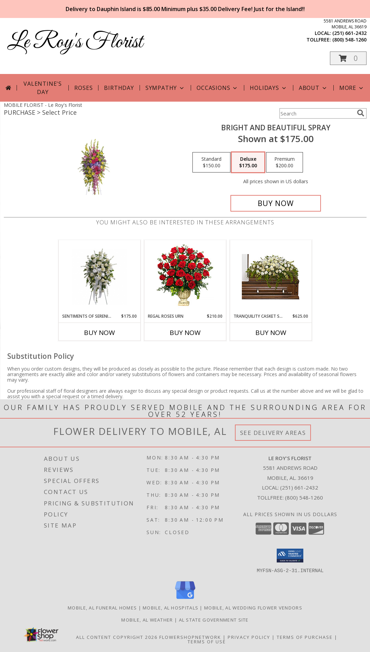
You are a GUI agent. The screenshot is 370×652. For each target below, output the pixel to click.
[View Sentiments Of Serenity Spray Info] (99, 277)
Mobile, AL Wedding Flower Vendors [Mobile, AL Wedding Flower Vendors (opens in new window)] (253, 607)
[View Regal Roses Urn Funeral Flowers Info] (185, 277)
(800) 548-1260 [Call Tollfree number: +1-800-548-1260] (304, 497)
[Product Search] (317, 113)
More (351, 88)
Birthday (119, 88)
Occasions (217, 88)
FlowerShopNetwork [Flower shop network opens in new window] (190, 637)
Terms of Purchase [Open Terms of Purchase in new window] (305, 637)
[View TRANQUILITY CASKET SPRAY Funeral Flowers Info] (271, 276)
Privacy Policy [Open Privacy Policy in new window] (249, 637)
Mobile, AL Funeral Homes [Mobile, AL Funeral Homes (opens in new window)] (102, 607)
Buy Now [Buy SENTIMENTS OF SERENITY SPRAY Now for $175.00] (99, 332)
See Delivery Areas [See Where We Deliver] (273, 433)
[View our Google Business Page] (185, 599)
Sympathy (165, 88)
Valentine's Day (42, 88)
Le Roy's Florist (75, 42)
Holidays (268, 88)
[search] (360, 113)
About (313, 88)
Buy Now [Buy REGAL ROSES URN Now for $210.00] (185, 332)
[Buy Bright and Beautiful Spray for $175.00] (275, 203)
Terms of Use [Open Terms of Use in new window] (207, 641)
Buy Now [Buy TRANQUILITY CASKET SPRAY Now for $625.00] (270, 332)
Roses (83, 88)
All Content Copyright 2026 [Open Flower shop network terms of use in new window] (117, 637)
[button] (348, 58)
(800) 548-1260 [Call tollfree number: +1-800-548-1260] (349, 39)
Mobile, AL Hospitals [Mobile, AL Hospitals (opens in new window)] (170, 607)
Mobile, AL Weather (147, 619)
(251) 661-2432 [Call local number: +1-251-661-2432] (349, 33)
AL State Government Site (214, 619)
